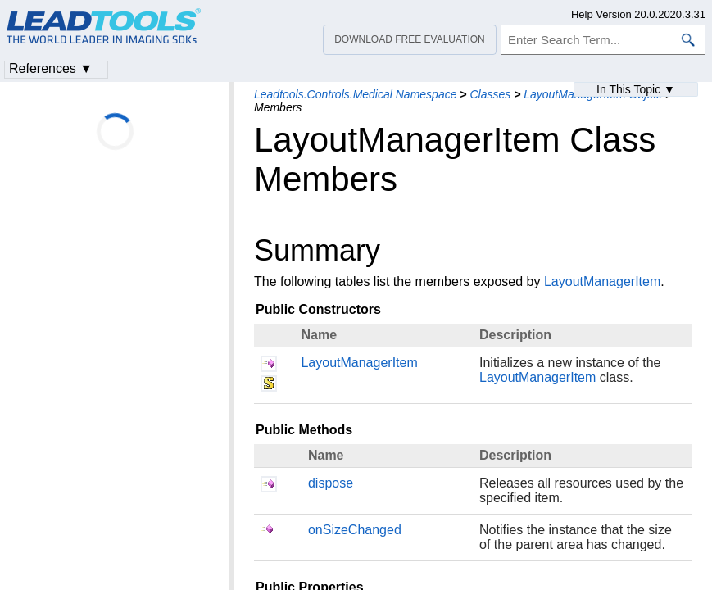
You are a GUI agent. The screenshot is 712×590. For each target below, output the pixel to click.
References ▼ (51, 68)
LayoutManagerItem (602, 281)
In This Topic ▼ (635, 89)
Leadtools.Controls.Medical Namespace (355, 94)
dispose (330, 483)
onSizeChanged (354, 530)
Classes (489, 94)
